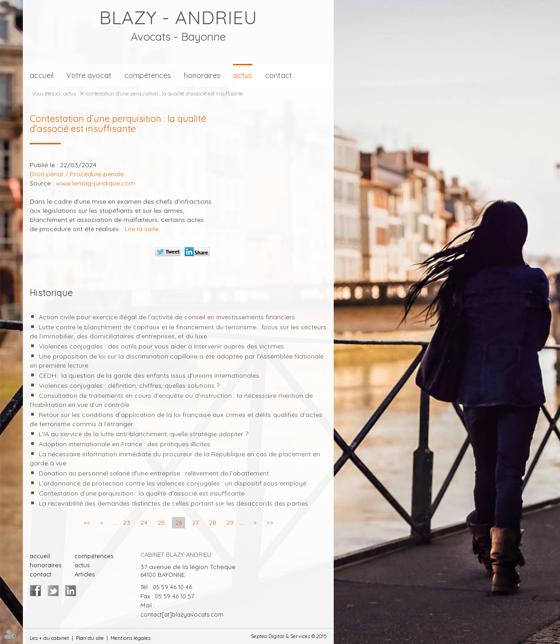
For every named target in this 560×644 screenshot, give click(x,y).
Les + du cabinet (49, 638)
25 (161, 522)
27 (195, 522)
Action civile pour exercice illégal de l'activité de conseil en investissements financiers (167, 317)
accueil (41, 75)
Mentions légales (130, 638)
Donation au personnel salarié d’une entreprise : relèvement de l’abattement (154, 473)
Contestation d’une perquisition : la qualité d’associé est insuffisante (164, 93)
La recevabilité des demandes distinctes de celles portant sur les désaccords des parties (173, 503)
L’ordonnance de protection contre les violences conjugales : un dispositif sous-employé (172, 483)
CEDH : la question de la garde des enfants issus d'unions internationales (149, 375)
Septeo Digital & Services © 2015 (289, 636)
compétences (147, 75)
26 (178, 522)
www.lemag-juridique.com (95, 183)
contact (278, 75)
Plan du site (90, 638)
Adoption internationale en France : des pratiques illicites (124, 444)
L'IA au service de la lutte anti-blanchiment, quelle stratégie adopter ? (143, 434)
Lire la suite (142, 229)
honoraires (202, 75)
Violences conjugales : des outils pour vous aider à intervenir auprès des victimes (161, 346)
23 (126, 522)
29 (230, 522)
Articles (85, 574)
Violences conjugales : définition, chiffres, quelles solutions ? (129, 385)
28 (212, 522)
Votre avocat (89, 75)
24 (144, 522)
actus (242, 75)
